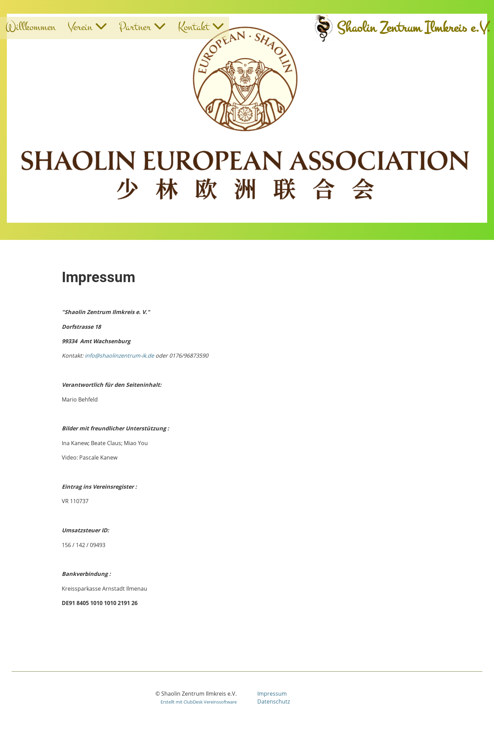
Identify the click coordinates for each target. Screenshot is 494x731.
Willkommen (30, 27)
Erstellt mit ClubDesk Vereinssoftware (199, 702)
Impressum (272, 693)
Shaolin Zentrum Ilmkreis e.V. (414, 28)
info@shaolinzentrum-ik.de (119, 355)
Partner (142, 27)
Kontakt (201, 27)
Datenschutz (273, 701)
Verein (87, 27)
